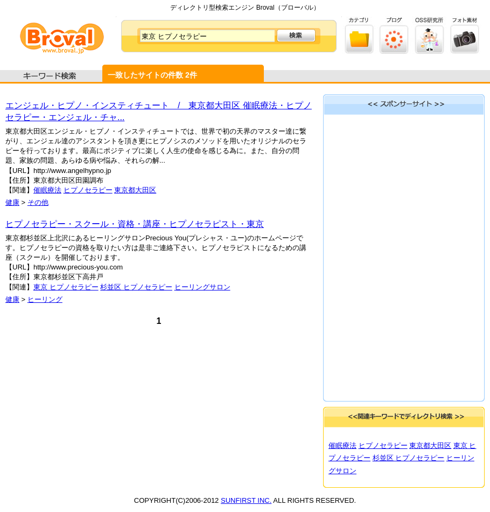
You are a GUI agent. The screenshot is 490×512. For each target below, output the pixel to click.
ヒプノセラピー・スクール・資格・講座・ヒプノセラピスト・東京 (134, 224)
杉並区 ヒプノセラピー (136, 287)
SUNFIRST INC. (246, 500)
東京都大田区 (135, 190)
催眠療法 (47, 190)
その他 (37, 202)
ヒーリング (44, 299)
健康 (12, 202)
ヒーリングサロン (202, 287)
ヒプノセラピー (88, 190)
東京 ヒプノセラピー (66, 287)
